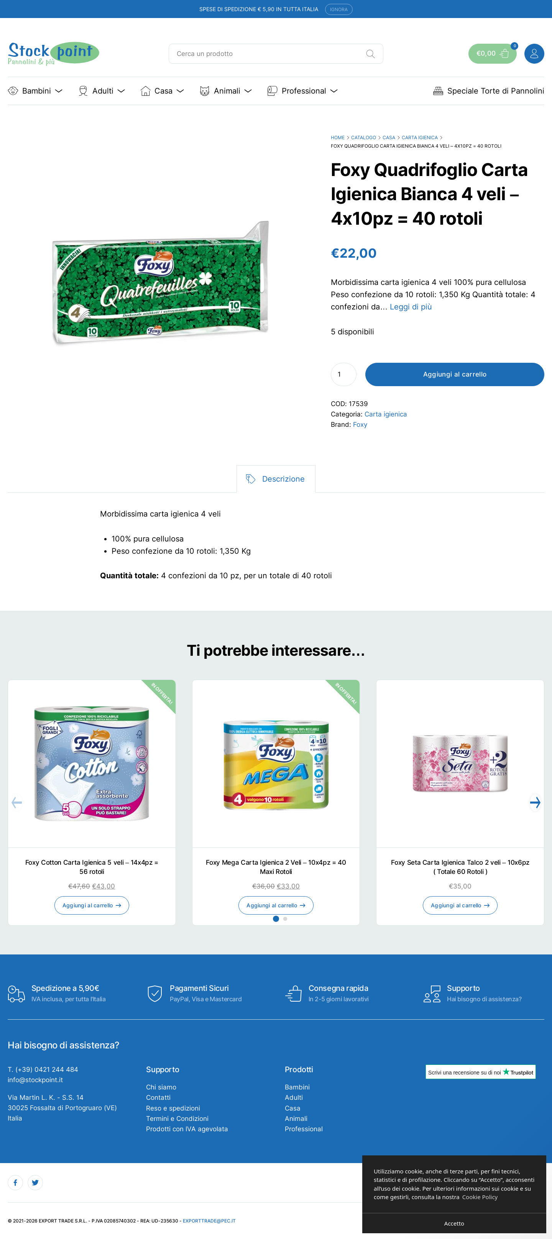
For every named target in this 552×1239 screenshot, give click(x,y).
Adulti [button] (101, 91)
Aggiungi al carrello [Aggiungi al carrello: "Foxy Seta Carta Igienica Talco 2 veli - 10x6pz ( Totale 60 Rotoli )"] (456, 905)
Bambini (297, 1087)
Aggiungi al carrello (455, 374)
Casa (389, 137)
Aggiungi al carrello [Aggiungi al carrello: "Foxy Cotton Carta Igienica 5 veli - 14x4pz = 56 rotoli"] (87, 905)
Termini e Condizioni (177, 1118)
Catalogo (363, 137)
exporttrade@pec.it (209, 1221)
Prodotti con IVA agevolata (187, 1129)
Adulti (294, 1097)
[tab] (276, 479)
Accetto (454, 1223)
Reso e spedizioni (173, 1108)
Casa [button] (162, 91)
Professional (304, 1129)
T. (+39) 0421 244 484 (43, 1069)
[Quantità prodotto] (343, 374)
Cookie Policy (480, 1197)
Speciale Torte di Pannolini (488, 91)
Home (338, 137)
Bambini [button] (35, 91)
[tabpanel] (276, 545)
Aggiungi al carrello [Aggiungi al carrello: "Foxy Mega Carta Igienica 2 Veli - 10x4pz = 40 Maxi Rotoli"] (271, 905)
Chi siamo (161, 1087)
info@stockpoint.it (35, 1080)
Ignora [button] (339, 9)
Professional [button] (302, 91)
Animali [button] (225, 91)
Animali (296, 1118)
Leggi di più (411, 306)
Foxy (360, 424)
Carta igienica (420, 137)
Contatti (158, 1097)
